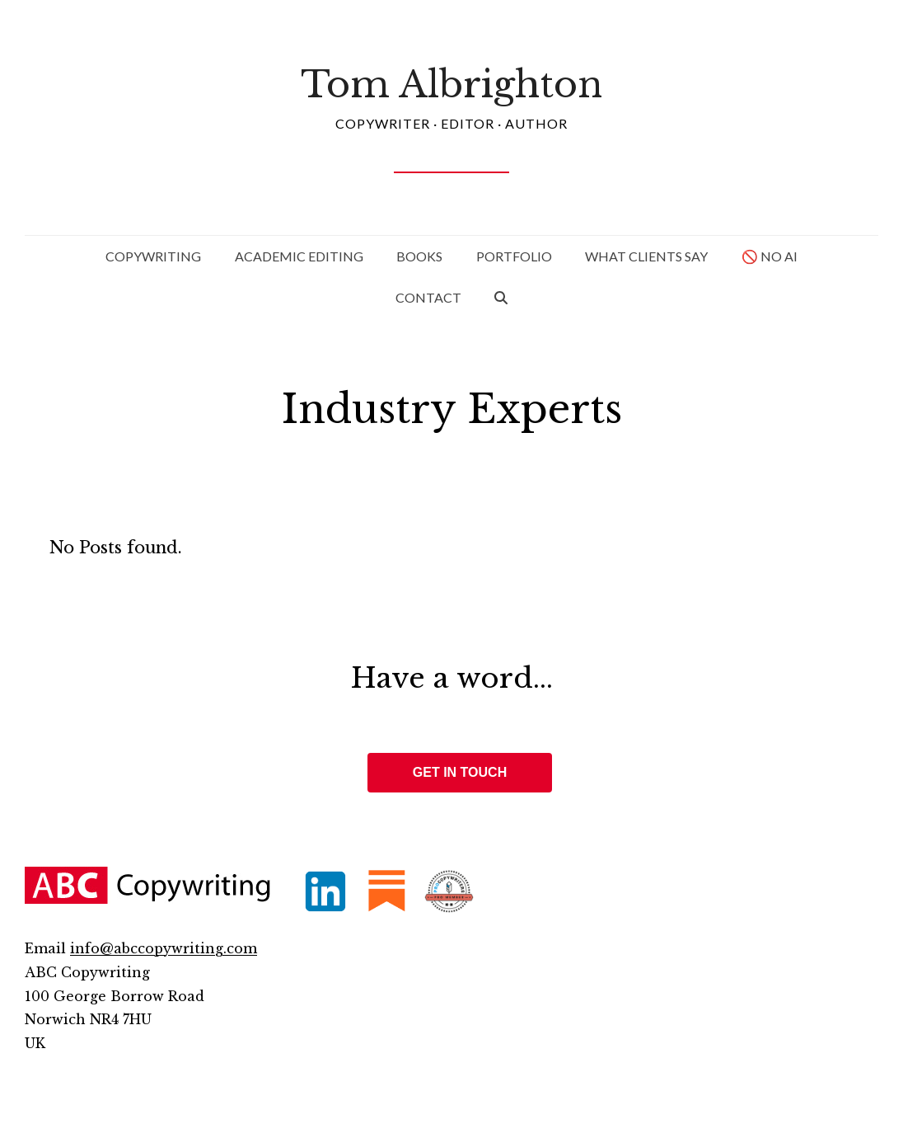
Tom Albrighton (451, 84)
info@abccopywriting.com (163, 948)
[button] (501, 297)
